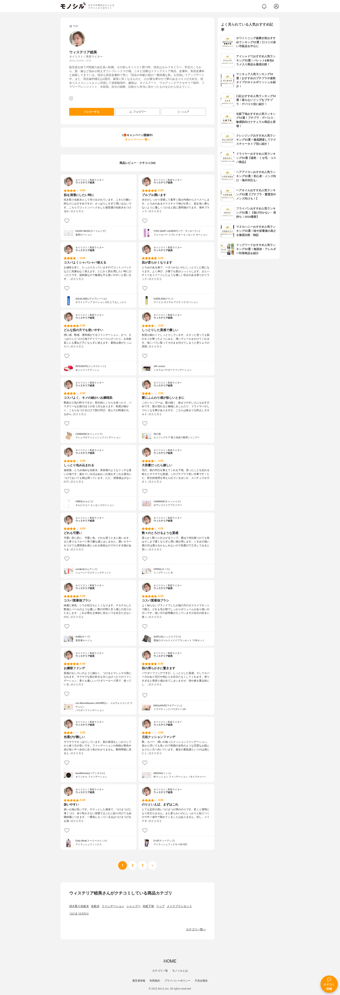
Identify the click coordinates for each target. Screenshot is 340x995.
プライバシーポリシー (177, 980)
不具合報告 (201, 980)
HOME (169, 961)
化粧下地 (148, 906)
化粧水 (95, 906)
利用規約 (155, 980)
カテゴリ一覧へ (196, 929)
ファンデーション (113, 906)
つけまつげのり (79, 913)
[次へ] (132, 865)
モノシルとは (180, 970)
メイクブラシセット (179, 906)
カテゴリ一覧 (160, 970)
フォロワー (137, 112)
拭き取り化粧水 (79, 906)
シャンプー (133, 906)
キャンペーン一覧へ (137, 139)
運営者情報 (138, 980)
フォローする (91, 111)
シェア (183, 112)
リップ (160, 906)
